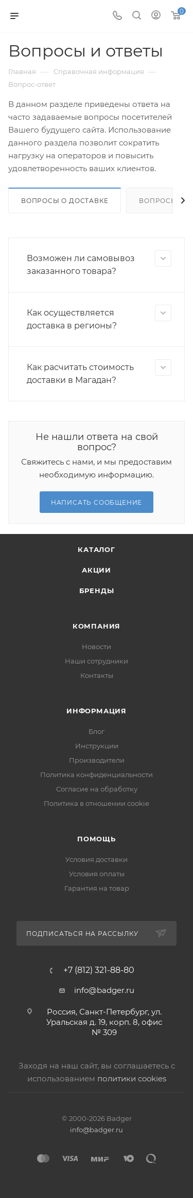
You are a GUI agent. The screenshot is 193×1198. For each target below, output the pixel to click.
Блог (96, 731)
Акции (96, 570)
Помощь (96, 839)
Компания (96, 626)
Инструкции (96, 746)
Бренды (96, 590)
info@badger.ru (104, 990)
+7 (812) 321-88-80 (98, 970)
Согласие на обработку (96, 789)
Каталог (96, 549)
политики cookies (131, 1078)
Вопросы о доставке (64, 201)
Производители (97, 760)
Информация (96, 711)
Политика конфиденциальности (96, 774)
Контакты (96, 675)
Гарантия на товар (96, 888)
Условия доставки (96, 859)
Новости (96, 646)
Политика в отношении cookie (96, 803)
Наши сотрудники (96, 661)
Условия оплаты (97, 874)
